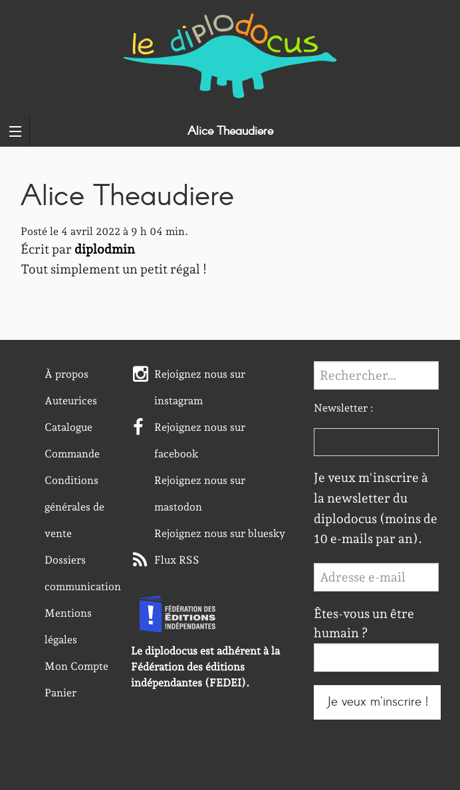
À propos (66, 374)
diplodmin (104, 249)
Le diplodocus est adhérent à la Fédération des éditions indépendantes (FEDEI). (205, 667)
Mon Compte (76, 666)
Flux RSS (176, 560)
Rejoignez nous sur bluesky (219, 533)
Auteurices (71, 400)
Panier (60, 692)
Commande (72, 453)
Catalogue (68, 427)
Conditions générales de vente (74, 507)
